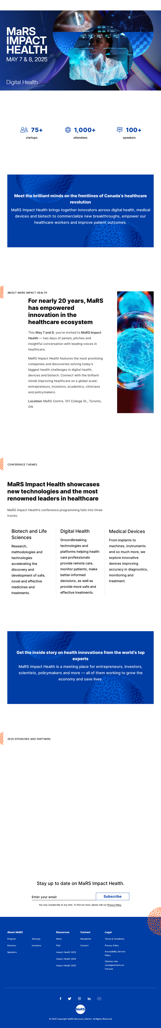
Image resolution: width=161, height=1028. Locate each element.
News (59, 939)
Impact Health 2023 (66, 952)
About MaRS (15, 932)
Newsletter (85, 939)
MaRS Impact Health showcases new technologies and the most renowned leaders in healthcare (53, 493)
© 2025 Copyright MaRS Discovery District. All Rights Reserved (80, 1019)
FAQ (58, 945)
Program (11, 939)
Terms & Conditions (114, 939)
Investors (36, 945)
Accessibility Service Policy (115, 953)
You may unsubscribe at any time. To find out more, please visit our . (80, 906)
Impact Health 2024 (66, 959)
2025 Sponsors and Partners (39, 741)
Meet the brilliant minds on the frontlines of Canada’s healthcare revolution (80, 199)
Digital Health (75, 534)
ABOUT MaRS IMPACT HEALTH (38, 294)
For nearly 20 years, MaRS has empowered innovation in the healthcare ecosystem (65, 314)
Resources (62, 932)
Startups (36, 939)
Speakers (12, 952)
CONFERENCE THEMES (33, 466)
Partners (11, 945)
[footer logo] (80, 1009)
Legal (108, 932)
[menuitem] (19, 939)
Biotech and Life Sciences (29, 537)
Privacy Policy (114, 906)
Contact (85, 932)
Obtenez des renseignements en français (114, 965)
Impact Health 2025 (66, 965)
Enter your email (44, 898)
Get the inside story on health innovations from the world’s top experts (80, 656)
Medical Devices (127, 535)
